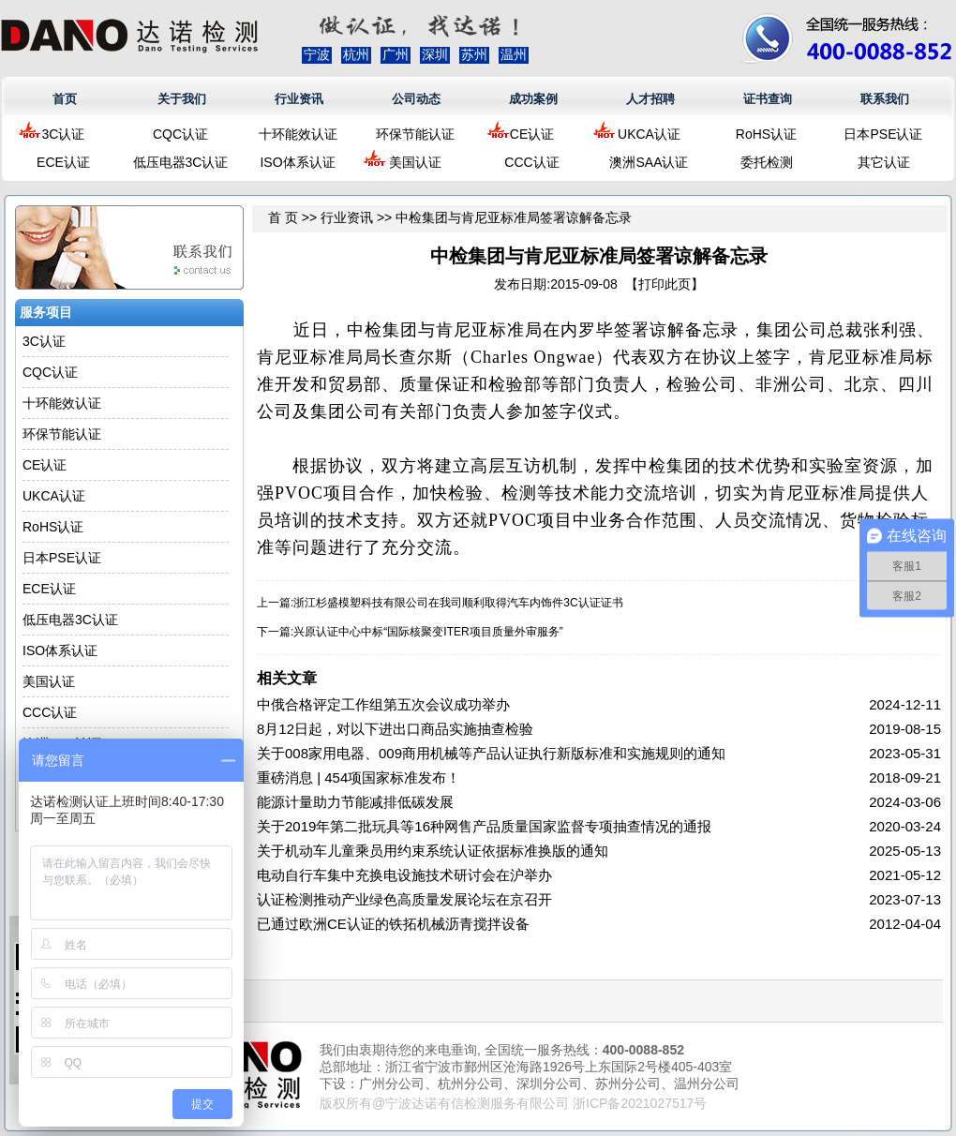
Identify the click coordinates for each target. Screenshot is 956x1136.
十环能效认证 (298, 134)
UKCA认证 (649, 134)
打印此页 (664, 284)
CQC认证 (180, 134)
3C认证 (63, 134)
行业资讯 (299, 99)
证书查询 (767, 99)
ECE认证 (63, 162)
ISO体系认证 (297, 162)
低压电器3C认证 (181, 162)
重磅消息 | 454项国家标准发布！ (358, 777)
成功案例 (533, 99)
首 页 (283, 217)
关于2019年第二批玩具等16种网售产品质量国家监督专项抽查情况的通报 (484, 826)
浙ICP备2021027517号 (640, 1103)
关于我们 (181, 99)
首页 (64, 99)
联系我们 (884, 99)
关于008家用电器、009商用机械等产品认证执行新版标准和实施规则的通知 (491, 753)
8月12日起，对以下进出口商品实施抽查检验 (395, 729)
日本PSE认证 (883, 134)
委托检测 (766, 162)
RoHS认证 (766, 134)
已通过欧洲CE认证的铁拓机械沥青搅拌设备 (393, 924)
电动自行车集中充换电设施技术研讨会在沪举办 (404, 875)
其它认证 (884, 162)
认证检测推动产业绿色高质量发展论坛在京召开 (404, 899)
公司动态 (416, 99)
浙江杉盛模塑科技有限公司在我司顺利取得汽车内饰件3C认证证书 (457, 602)
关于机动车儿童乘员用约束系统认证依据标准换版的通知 (432, 851)
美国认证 (415, 162)
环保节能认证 (415, 134)
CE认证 (532, 134)
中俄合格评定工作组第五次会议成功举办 (383, 704)
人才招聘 (650, 99)
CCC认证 (531, 162)
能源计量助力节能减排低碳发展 (355, 802)
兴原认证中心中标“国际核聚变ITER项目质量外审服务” (427, 631)
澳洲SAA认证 (648, 162)
